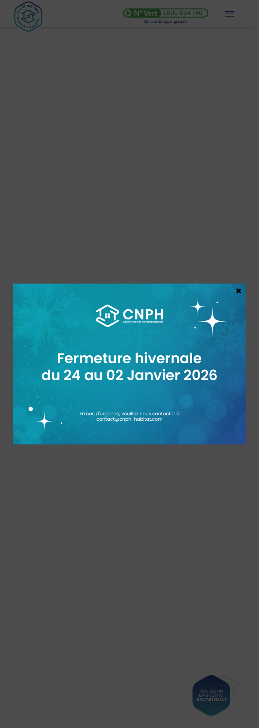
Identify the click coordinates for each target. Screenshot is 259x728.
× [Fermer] (238, 289)
